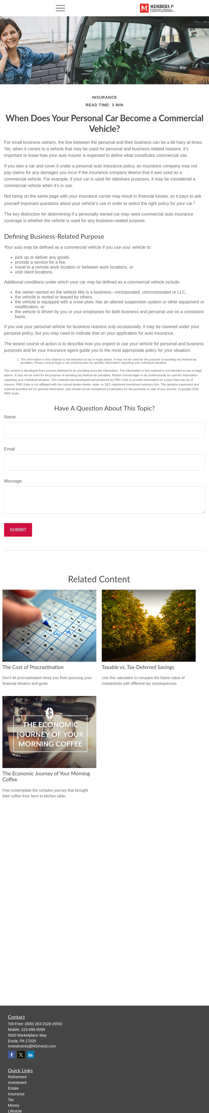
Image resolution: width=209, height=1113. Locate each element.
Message (13, 481)
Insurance (16, 1094)
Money (13, 1105)
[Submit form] (18, 530)
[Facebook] (11, 1054)
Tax (11, 1100)
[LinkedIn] (30, 1054)
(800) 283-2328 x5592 (43, 1024)
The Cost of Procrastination (33, 667)
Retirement (17, 1077)
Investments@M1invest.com (32, 1046)
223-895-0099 (33, 1029)
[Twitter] (21, 1054)
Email (9, 449)
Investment (17, 1082)
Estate (13, 1088)
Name (10, 417)
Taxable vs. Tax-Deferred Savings (138, 667)
